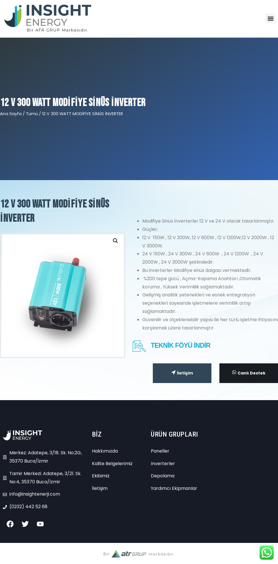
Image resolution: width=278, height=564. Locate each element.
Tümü (32, 114)
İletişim (182, 373)
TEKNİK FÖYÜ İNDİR (181, 345)
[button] (270, 18)
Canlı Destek (248, 373)
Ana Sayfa (11, 114)
